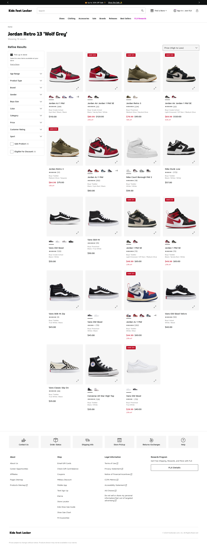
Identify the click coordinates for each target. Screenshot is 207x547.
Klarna (60, 496)
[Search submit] (142, 11)
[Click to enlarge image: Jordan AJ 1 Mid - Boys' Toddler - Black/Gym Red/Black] (118, 162)
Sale (94, 18)
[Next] (199, 2)
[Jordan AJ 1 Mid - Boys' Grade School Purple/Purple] (71, 97)
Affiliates (14, 474)
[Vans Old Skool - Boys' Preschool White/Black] (135, 390)
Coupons (61, 474)
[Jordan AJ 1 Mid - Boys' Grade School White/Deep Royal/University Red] (64, 97)
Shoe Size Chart (64, 512)
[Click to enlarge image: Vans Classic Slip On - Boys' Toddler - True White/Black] (79, 381)
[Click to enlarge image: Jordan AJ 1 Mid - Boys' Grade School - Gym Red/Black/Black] (79, 88)
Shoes (62, 18)
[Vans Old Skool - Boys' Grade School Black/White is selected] (51, 242)
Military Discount (64, 479)
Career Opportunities (19, 469)
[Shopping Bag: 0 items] (197, 11)
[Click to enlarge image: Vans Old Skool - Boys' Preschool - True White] (157, 381)
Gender (26, 94)
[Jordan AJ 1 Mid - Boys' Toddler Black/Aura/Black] (109, 171)
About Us (14, 463)
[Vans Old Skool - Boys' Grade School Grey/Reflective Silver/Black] (71, 242)
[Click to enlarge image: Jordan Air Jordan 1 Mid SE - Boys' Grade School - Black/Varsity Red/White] (118, 88)
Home (10, 27)
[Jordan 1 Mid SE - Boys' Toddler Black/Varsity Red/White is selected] (167, 242)
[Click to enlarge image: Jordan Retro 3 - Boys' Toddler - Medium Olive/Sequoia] (79, 162)
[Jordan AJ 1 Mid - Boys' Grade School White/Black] (57, 97)
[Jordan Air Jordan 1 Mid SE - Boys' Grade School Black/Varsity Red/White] (174, 97)
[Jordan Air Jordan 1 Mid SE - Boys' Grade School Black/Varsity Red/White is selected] (90, 97)
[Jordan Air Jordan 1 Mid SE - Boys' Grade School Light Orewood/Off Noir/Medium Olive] (96, 97)
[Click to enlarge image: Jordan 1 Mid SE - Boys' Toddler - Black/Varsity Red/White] (195, 233)
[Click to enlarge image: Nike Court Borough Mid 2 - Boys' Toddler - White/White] (157, 162)
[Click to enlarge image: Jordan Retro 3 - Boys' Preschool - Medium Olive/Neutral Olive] (157, 88)
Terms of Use (111, 463)
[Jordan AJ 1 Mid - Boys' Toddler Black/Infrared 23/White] (96, 171)
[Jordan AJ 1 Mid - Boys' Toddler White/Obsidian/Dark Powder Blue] (103, 171)
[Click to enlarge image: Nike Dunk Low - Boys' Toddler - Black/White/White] (195, 162)
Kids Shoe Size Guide (66, 507)
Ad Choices (110, 490)
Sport (26, 136)
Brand (26, 87)
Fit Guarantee (63, 518)
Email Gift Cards (64, 463)
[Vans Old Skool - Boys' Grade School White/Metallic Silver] (64, 242)
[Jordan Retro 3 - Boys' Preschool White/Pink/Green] (135, 97)
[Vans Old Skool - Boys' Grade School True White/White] (57, 242)
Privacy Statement (114, 469)
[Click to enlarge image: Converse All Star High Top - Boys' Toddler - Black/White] (118, 381)
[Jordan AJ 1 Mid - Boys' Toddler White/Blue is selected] (128, 316)
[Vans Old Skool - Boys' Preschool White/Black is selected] (90, 316)
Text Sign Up (62, 490)
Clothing (71, 18)
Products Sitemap (18, 485)
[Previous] (8, 2)
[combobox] (91, 11)
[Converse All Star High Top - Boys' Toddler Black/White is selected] (90, 390)
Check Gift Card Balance (67, 469)
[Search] (91, 11)
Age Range (26, 74)
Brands (102, 18)
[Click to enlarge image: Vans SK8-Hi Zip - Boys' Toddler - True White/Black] (79, 307)
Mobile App (62, 485)
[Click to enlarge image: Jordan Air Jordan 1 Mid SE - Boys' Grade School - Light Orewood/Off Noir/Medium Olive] (195, 88)
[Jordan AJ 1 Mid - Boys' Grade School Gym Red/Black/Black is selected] (51, 97)
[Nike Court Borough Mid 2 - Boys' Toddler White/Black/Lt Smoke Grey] (148, 171)
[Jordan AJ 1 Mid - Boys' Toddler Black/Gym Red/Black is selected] (90, 171)
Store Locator (63, 501)
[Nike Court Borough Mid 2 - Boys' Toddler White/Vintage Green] (141, 171)
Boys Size (26, 101)
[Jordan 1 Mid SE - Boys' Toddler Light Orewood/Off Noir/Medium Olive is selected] (128, 242)
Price (26, 122)
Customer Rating (26, 129)
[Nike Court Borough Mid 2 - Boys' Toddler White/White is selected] (128, 171)
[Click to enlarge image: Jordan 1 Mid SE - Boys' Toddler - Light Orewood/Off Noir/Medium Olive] (157, 233)
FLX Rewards (140, 18)
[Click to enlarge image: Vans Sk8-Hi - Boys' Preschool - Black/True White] (118, 233)
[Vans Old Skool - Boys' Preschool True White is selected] (128, 390)
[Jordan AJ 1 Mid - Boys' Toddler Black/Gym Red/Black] (141, 316)
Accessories (84, 18)
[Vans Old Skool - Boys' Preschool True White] (96, 316)
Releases (113, 18)
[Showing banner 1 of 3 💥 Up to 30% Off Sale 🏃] (103, 2)
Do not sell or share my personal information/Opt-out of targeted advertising (119, 497)
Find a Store (14, 64)
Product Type (26, 80)
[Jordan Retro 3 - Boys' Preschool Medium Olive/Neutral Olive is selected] (128, 97)
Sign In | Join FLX (183, 10)
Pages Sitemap (16, 479)
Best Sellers (125, 18)
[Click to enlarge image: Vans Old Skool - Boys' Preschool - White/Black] (118, 307)
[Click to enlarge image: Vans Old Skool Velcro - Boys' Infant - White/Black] (195, 307)
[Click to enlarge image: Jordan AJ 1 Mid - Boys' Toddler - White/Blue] (157, 307)
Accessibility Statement (116, 485)
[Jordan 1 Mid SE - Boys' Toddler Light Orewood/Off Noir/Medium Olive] (174, 242)
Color (26, 108)
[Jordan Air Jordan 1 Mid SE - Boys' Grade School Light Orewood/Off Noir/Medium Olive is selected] (167, 97)
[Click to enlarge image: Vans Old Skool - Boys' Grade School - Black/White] (79, 233)
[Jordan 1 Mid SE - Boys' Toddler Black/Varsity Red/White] (135, 242)
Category (26, 115)
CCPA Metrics (111, 479)
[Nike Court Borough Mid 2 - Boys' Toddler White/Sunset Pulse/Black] (135, 171)
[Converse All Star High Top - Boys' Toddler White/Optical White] (96, 390)
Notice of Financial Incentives (118, 474)
